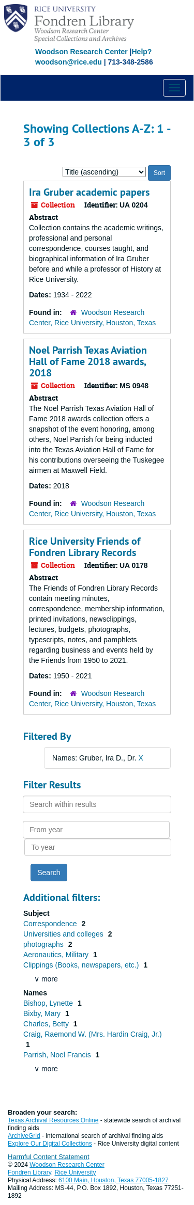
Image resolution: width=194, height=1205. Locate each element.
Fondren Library (29, 1172)
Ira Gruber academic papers (89, 192)
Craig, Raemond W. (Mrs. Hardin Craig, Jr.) (92, 1034)
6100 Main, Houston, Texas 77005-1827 (113, 1180)
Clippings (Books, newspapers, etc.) (82, 965)
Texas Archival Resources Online (53, 1120)
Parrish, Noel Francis (58, 1055)
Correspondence (51, 923)
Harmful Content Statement (48, 1157)
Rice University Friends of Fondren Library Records (84, 546)
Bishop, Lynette (49, 1003)
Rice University (75, 1172)
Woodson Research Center (81, 51)
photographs (44, 944)
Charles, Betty (47, 1024)
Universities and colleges (64, 934)
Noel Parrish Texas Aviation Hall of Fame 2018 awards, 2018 (88, 361)
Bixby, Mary (43, 1013)
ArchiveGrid (24, 1135)
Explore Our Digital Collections (50, 1143)
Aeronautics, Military (57, 954)
